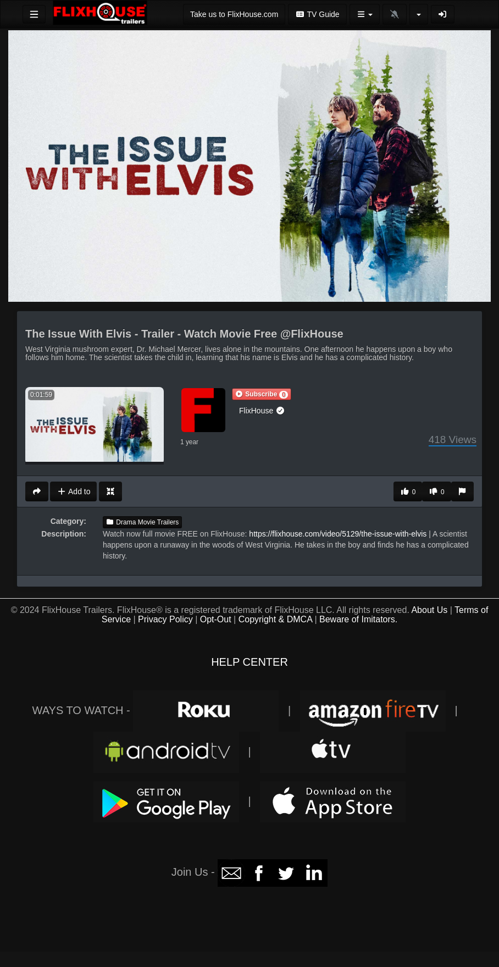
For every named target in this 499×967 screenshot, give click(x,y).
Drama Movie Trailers (142, 522)
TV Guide (317, 14)
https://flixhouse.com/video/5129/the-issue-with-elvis (337, 533)
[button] (261, 394)
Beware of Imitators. (358, 619)
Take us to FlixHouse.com (234, 14)
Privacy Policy (165, 619)
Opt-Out (215, 619)
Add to (73, 491)
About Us (429, 610)
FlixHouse (262, 410)
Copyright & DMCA (275, 619)
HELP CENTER (249, 662)
